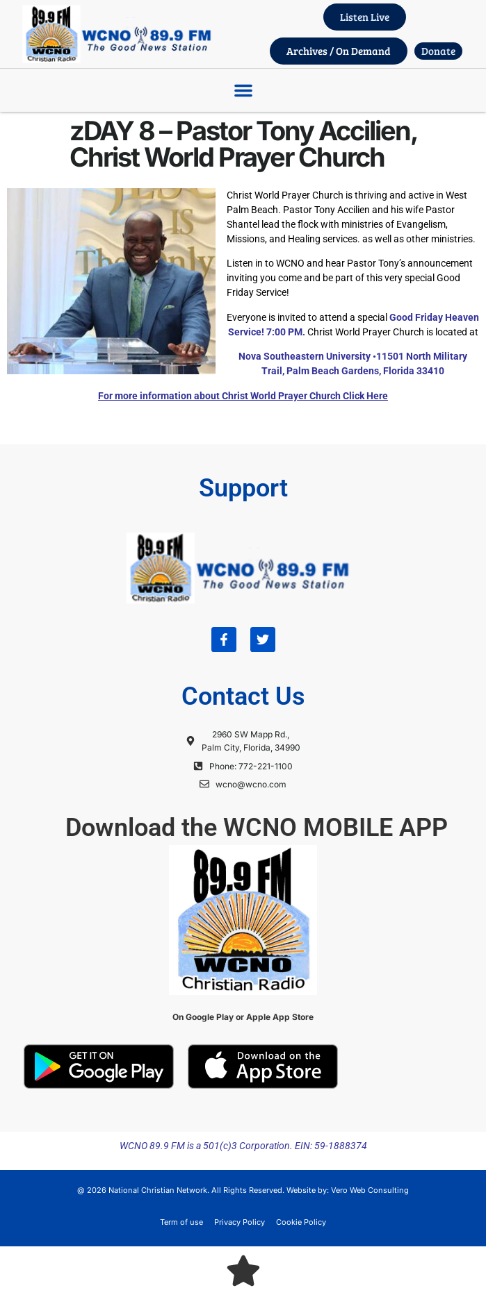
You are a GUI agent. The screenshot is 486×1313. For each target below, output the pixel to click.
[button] (243, 90)
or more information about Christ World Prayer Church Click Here (246, 395)
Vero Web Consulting (370, 1190)
